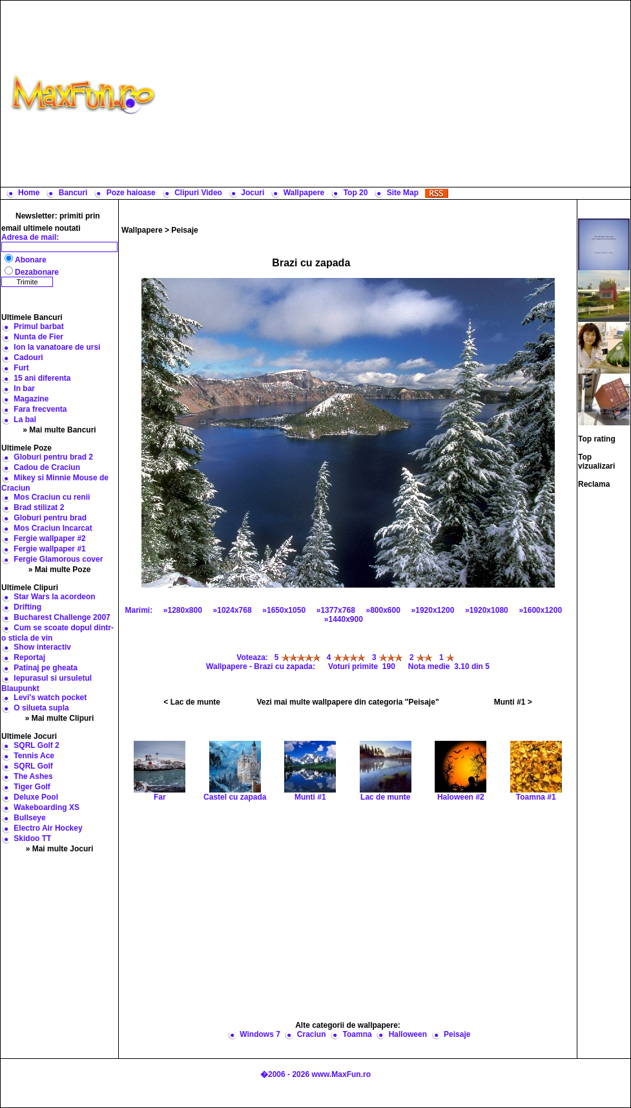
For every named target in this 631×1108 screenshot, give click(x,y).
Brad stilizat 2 (39, 507)
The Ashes (33, 776)
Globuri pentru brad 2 (53, 457)
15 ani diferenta (42, 378)
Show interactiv (42, 647)
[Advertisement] (396, 93)
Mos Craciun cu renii (52, 497)
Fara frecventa (40, 409)
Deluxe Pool (36, 797)
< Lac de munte (191, 702)
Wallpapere (304, 192)
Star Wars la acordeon (54, 596)
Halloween (408, 1034)
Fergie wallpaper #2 (49, 538)
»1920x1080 (486, 610)
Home (28, 192)
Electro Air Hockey (48, 828)
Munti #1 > (513, 702)
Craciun (311, 1034)
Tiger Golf (32, 786)
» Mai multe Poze (59, 569)
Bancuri (73, 192)
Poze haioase (131, 192)
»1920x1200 (433, 610)
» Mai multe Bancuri (59, 429)
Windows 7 (260, 1034)
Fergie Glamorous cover (58, 559)
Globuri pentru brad (50, 517)
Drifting (27, 607)
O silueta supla (41, 707)
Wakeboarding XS (46, 807)
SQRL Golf (33, 766)
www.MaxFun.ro (341, 1074)
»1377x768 (335, 610)
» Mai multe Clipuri (59, 718)
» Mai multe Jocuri (60, 848)
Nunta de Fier (38, 336)
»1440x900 (343, 619)
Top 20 (356, 192)
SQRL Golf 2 (36, 745)
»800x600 (383, 610)
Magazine (31, 398)
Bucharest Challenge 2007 (62, 617)
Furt (21, 367)
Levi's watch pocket (50, 697)
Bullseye (29, 817)
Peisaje (184, 230)
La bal (25, 419)
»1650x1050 (283, 610)
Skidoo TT (32, 838)
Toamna (357, 1034)
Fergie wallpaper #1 (49, 548)
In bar (24, 388)
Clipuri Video (198, 192)
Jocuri (252, 192)
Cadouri (28, 357)
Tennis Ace (34, 755)
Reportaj (29, 657)
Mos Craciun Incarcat (53, 528)
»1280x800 (182, 610)
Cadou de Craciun (47, 467)
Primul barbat (38, 326)
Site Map (403, 192)
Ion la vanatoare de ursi (57, 347)
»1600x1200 (540, 610)
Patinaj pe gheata (46, 667)
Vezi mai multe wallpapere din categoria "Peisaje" (347, 702)
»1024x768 (232, 610)
